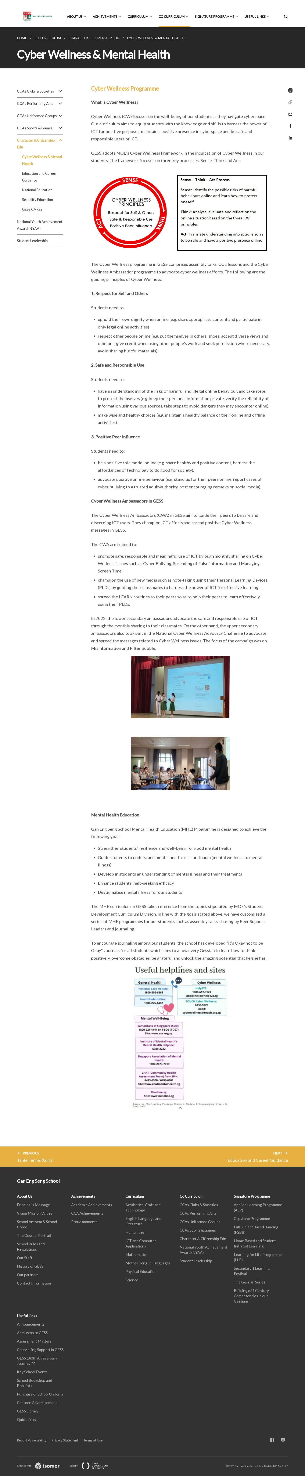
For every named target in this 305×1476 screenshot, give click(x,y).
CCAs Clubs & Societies (40, 91)
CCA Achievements (87, 1213)
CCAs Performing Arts (40, 103)
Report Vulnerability (31, 1440)
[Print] (289, 90)
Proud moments (84, 1221)
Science (131, 1280)
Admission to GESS (32, 1332)
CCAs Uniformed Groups (40, 115)
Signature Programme (214, 16)
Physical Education (141, 1271)
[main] (152, 597)
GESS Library (27, 1411)
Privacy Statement (64, 1440)
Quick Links (26, 1419)
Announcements (30, 1324)
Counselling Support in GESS (40, 1349)
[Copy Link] (289, 102)
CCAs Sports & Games (40, 128)
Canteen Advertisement (37, 1402)
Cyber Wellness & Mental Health (42, 160)
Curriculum (138, 16)
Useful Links (255, 16)
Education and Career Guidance (39, 176)
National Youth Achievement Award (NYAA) (39, 225)
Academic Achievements (91, 1204)
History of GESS (30, 1266)
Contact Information (34, 1283)
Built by (92, 1465)
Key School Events (32, 1371)
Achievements (105, 16)
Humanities (134, 1232)
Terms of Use (93, 1440)
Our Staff (24, 1257)
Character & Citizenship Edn (40, 144)
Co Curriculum (171, 16)
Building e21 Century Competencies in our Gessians (251, 1295)
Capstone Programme (252, 1218)
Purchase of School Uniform (40, 1394)
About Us (74, 16)
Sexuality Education (37, 199)
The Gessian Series (249, 1282)
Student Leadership (32, 240)
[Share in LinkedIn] (289, 135)
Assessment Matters (34, 1341)
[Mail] (289, 111)
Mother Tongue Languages (148, 1263)
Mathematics (136, 1254)
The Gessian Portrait (34, 1235)
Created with (41, 1465)
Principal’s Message (33, 1204)
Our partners (28, 1274)
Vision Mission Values (34, 1213)
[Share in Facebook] (289, 123)
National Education (37, 190)
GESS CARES (32, 209)
